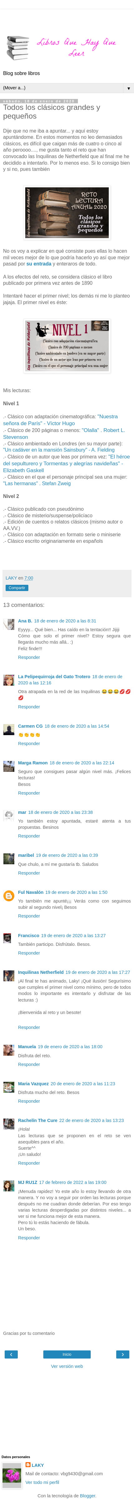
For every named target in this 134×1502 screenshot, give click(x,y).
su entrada (39, 263)
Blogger (87, 1495)
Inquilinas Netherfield (41, 972)
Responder (29, 657)
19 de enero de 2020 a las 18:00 (70, 1046)
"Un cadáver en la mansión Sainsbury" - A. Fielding (59, 450)
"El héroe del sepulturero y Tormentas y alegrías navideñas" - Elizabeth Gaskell (66, 463)
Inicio (67, 1354)
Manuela (27, 1046)
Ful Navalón (31, 892)
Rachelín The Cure (37, 1120)
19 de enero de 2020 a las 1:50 (76, 892)
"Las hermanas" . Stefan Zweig (37, 483)
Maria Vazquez (33, 1083)
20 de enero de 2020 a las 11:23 (82, 1083)
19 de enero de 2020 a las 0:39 (67, 855)
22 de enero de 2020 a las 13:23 (91, 1120)
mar (22, 812)
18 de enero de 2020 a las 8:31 (65, 620)
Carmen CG (30, 726)
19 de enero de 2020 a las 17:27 (97, 972)
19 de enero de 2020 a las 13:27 (73, 935)
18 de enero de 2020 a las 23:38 (60, 812)
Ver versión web (67, 1366)
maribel (26, 855)
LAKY (38, 1465)
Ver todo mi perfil (42, 1482)
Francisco (28, 935)
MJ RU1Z (27, 1182)
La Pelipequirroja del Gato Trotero (54, 676)
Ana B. (25, 620)
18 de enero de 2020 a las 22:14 (82, 762)
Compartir (17, 588)
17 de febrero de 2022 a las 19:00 (73, 1182)
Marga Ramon (33, 762)
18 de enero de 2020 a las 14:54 (77, 726)
